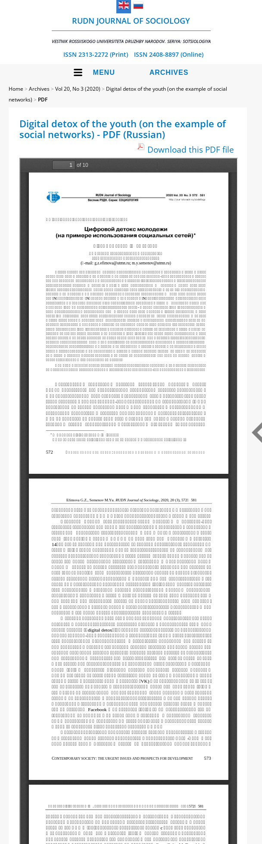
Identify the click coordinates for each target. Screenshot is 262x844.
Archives (169, 72)
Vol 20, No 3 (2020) (77, 88)
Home (16, 88)
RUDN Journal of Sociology (131, 29)
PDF (42, 99)
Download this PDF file (190, 149)
